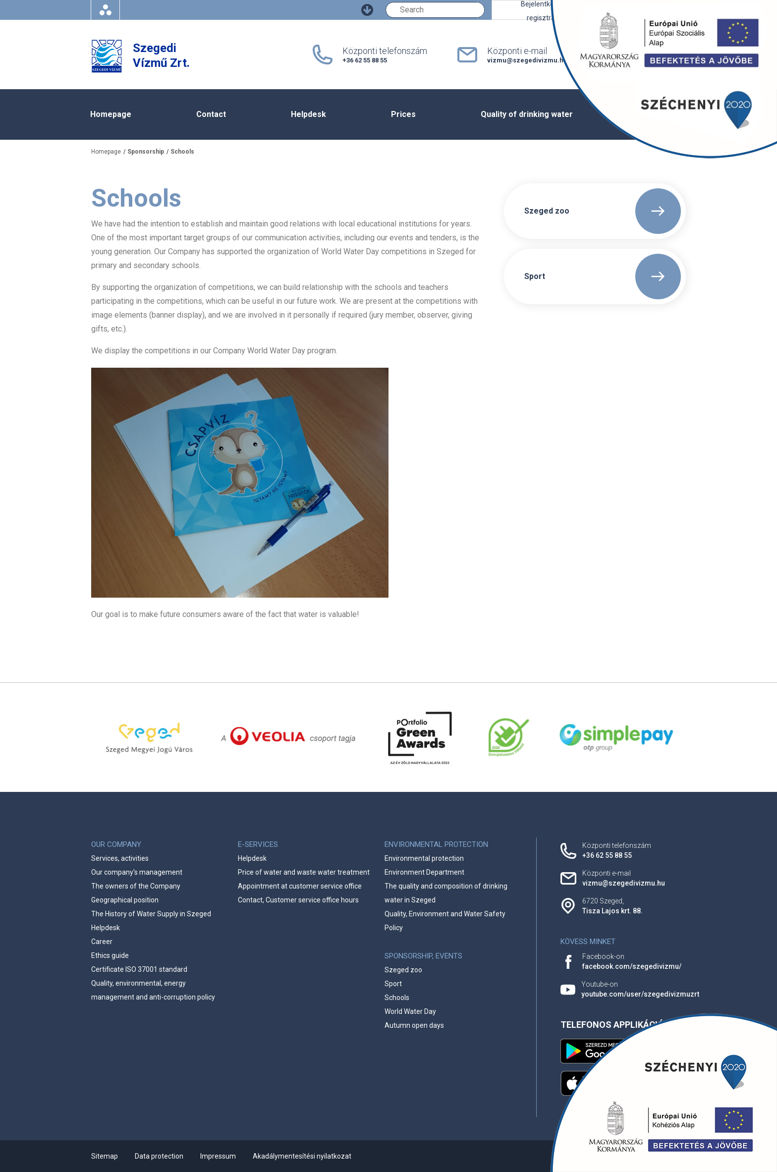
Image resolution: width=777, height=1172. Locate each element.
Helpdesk (308, 114)
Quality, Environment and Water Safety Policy (445, 921)
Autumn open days (414, 1025)
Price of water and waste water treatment (304, 872)
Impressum (218, 1156)
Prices (403, 114)
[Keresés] (435, 10)
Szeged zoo (403, 970)
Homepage (110, 114)
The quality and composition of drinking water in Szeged (446, 893)
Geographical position (125, 900)
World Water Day (410, 1011)
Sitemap (104, 1156)
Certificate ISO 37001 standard (139, 969)
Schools (182, 151)
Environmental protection (424, 858)
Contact (211, 114)
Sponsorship (145, 151)
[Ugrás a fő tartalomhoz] (367, 10)
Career (101, 942)
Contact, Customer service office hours (298, 900)
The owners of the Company (135, 886)
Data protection (159, 1156)
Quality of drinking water (527, 114)
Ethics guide (110, 955)
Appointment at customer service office (300, 886)
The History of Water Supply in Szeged (151, 914)
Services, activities (120, 858)
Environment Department (424, 872)
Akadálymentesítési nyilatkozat (302, 1156)
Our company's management (136, 872)
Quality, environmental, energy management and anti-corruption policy (153, 990)
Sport (393, 984)
